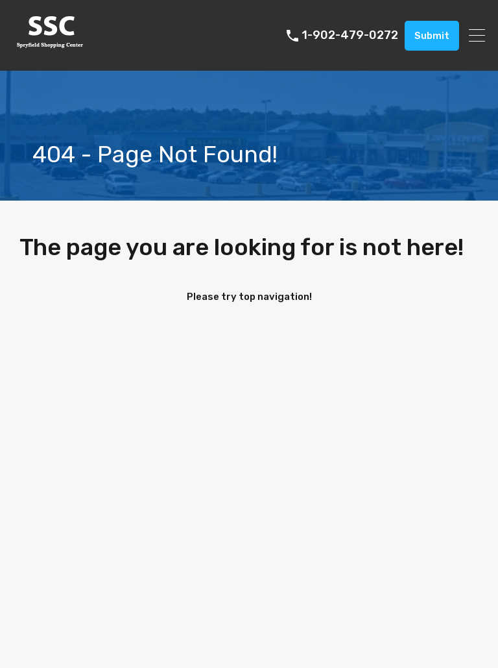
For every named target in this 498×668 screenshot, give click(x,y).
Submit (431, 36)
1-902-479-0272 (350, 35)
